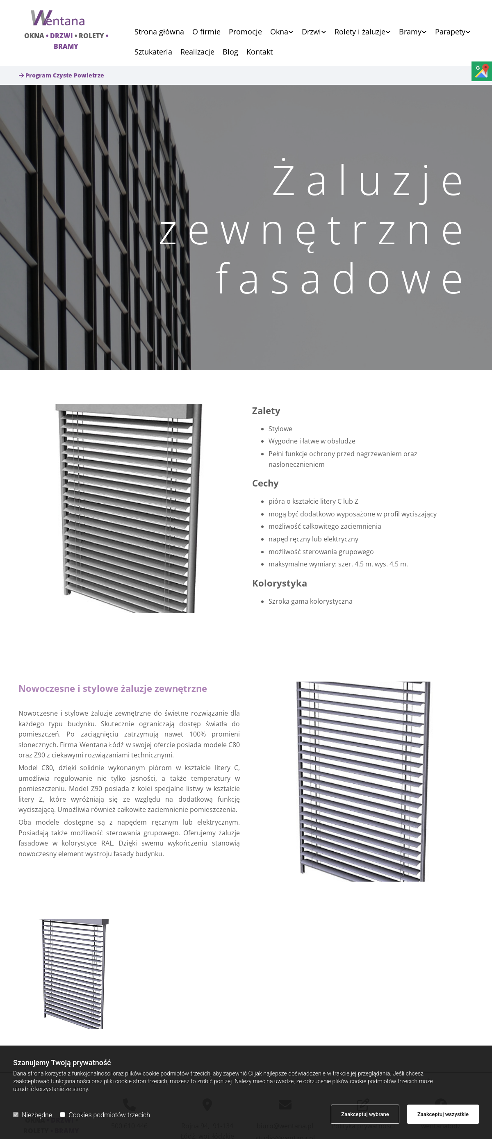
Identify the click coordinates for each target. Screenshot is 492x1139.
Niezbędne (32, 1115)
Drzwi (311, 32)
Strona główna (159, 32)
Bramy (410, 32)
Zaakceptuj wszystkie (443, 1114)
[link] (278, 32)
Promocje (245, 32)
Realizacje (197, 52)
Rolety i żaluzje (360, 32)
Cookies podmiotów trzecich (105, 1115)
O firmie (206, 32)
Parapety (450, 32)
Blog (230, 52)
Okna (279, 32)
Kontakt (259, 52)
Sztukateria (153, 52)
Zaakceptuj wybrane (365, 1114)
